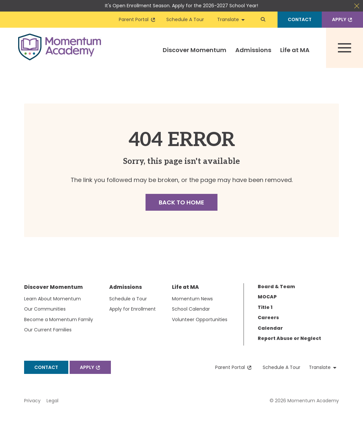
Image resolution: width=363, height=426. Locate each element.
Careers (268, 317)
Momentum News (192, 298)
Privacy (32, 400)
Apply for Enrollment (132, 309)
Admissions (253, 50)
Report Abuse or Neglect (289, 338)
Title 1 (265, 307)
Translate (231, 19)
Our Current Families (48, 329)
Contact (300, 19)
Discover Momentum (194, 50)
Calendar (270, 328)
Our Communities (45, 309)
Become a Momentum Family (58, 319)
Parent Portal (137, 19)
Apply (343, 19)
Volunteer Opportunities (199, 319)
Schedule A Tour (185, 19)
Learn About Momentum (52, 298)
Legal (52, 400)
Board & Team (276, 286)
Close (356, 6)
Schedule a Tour (128, 298)
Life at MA (295, 50)
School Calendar (191, 309)
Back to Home (181, 202)
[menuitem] (194, 57)
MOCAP (267, 296)
